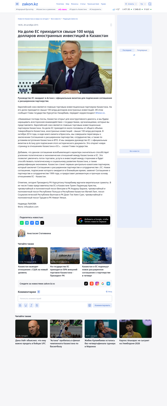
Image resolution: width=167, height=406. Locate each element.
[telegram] (27, 223)
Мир (67, 4)
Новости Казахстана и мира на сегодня (33, 19)
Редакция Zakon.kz (70, 19)
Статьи (82, 4)
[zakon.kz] (30, 4)
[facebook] (32, 223)
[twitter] (42, 223)
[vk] (37, 223)
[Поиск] (150, 4)
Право (103, 4)
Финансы (74, 4)
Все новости (56, 19)
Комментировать (102, 305)
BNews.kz (100, 112)
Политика (60, 4)
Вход (110, 291)
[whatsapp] (22, 223)
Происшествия (93, 4)
